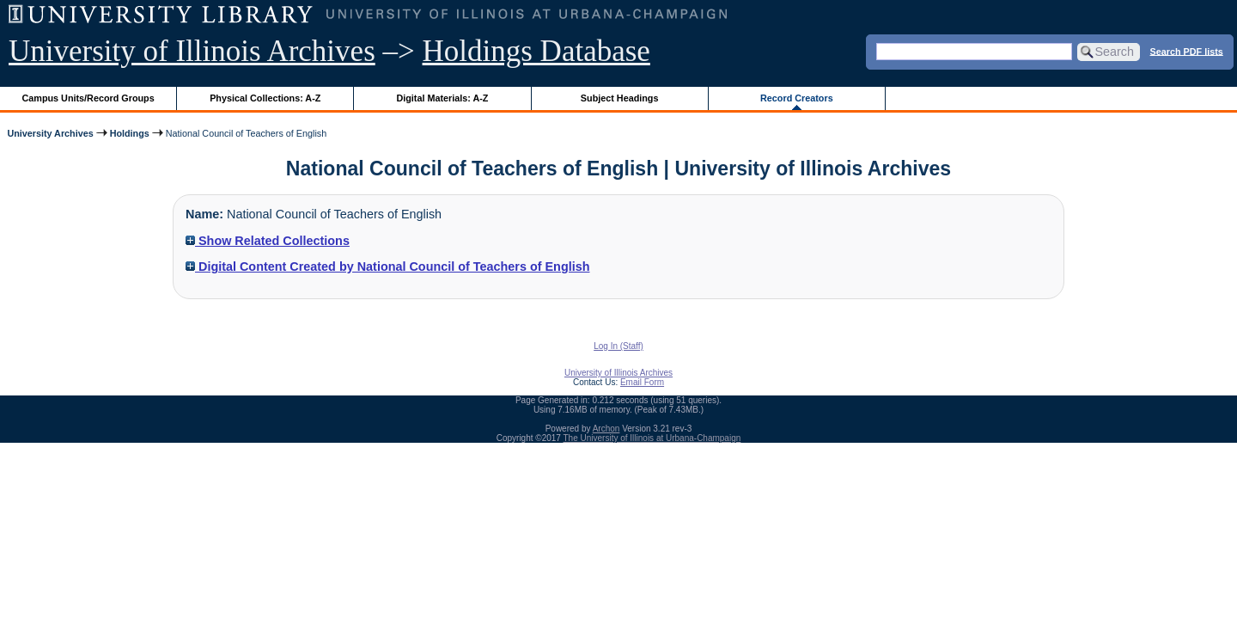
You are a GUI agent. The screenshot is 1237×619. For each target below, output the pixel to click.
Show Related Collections (268, 241)
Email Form (642, 382)
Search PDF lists (1186, 51)
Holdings (129, 133)
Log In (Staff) (618, 346)
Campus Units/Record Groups (88, 98)
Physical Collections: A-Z (265, 98)
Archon (606, 428)
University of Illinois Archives (192, 51)
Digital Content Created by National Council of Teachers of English (387, 266)
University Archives (50, 133)
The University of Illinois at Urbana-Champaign (652, 438)
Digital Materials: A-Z (442, 98)
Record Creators (796, 98)
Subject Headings (620, 98)
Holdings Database (536, 51)
